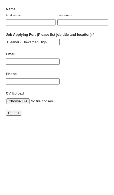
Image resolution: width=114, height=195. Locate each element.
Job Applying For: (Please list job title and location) (50, 34)
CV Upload (15, 93)
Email (10, 54)
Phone (11, 74)
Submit (13, 113)
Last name (64, 15)
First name (13, 15)
